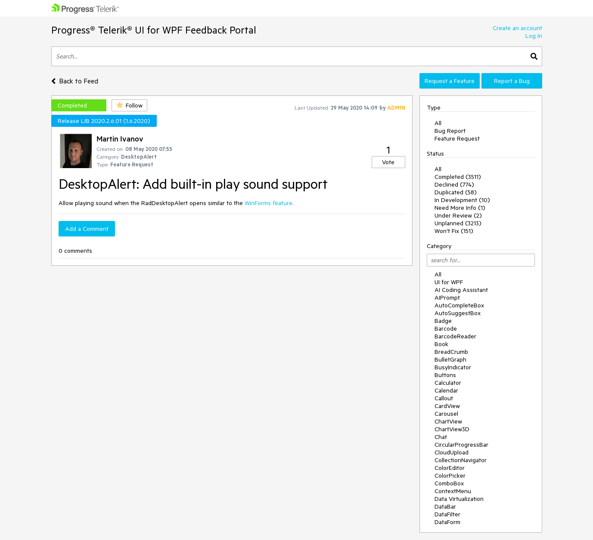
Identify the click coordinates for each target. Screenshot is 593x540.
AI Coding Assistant (461, 290)
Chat (441, 437)
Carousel (446, 413)
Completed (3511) (458, 177)
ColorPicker (450, 475)
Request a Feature (450, 81)
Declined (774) (454, 184)
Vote (388, 162)
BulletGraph (450, 359)
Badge (443, 321)
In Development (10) (462, 200)
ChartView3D (452, 429)
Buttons (445, 375)
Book (441, 344)
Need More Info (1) (460, 208)
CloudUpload (452, 452)
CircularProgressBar (461, 444)
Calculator (448, 383)
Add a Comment (87, 229)
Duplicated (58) (456, 192)
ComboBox (449, 483)
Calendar (446, 390)
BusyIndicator (453, 367)
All (438, 123)
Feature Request (457, 138)
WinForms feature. (269, 203)
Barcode (446, 328)
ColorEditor (450, 468)
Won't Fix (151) (454, 231)
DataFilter (447, 514)
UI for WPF (449, 282)
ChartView (448, 421)
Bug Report (450, 131)
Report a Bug (512, 81)
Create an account (517, 28)
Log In (533, 36)
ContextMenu (453, 491)
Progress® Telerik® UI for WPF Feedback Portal (153, 30)
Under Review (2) (458, 215)
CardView (447, 406)
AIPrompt (447, 297)
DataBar (445, 506)
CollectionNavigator (461, 460)
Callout (444, 398)
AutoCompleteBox (459, 305)
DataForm (447, 522)
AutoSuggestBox (458, 313)
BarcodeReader (455, 336)
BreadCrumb (451, 352)
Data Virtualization (459, 499)
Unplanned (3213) (458, 223)
